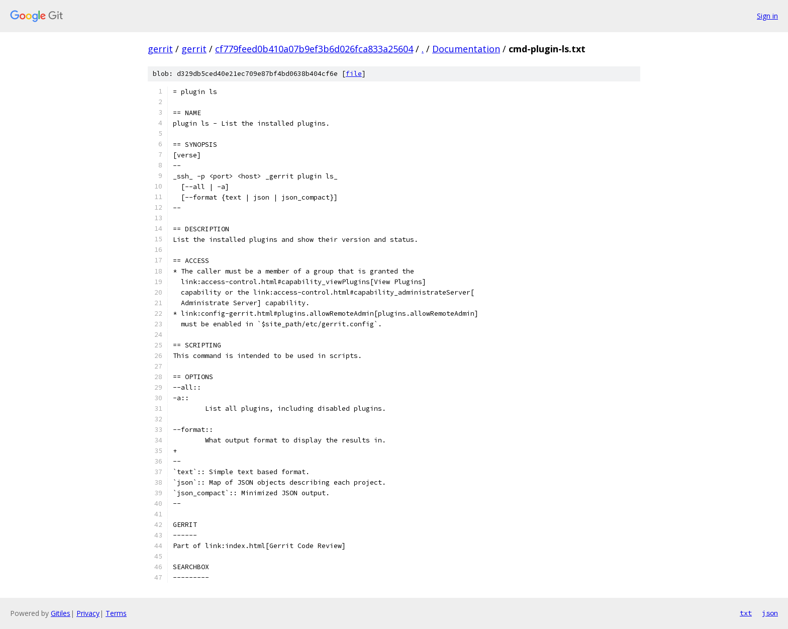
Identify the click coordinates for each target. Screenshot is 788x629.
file (354, 73)
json (770, 612)
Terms (116, 613)
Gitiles (60, 613)
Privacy (88, 613)
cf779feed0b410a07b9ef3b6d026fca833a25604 (314, 49)
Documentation (466, 49)
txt (746, 612)
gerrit (160, 49)
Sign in (767, 16)
